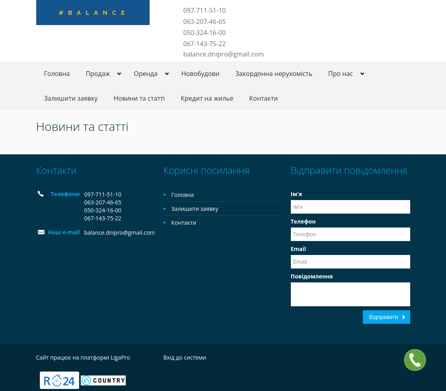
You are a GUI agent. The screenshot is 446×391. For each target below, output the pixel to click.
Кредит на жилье (207, 98)
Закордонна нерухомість (274, 73)
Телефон (303, 221)
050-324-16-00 (204, 32)
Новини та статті (139, 98)
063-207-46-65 (204, 21)
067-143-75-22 (204, 43)
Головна (57, 73)
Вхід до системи (185, 357)
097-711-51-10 (204, 10)
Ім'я (296, 194)
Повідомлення (312, 276)
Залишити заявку (71, 98)
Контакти (263, 98)
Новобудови (200, 73)
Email (298, 249)
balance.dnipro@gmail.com (223, 54)
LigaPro (120, 357)
